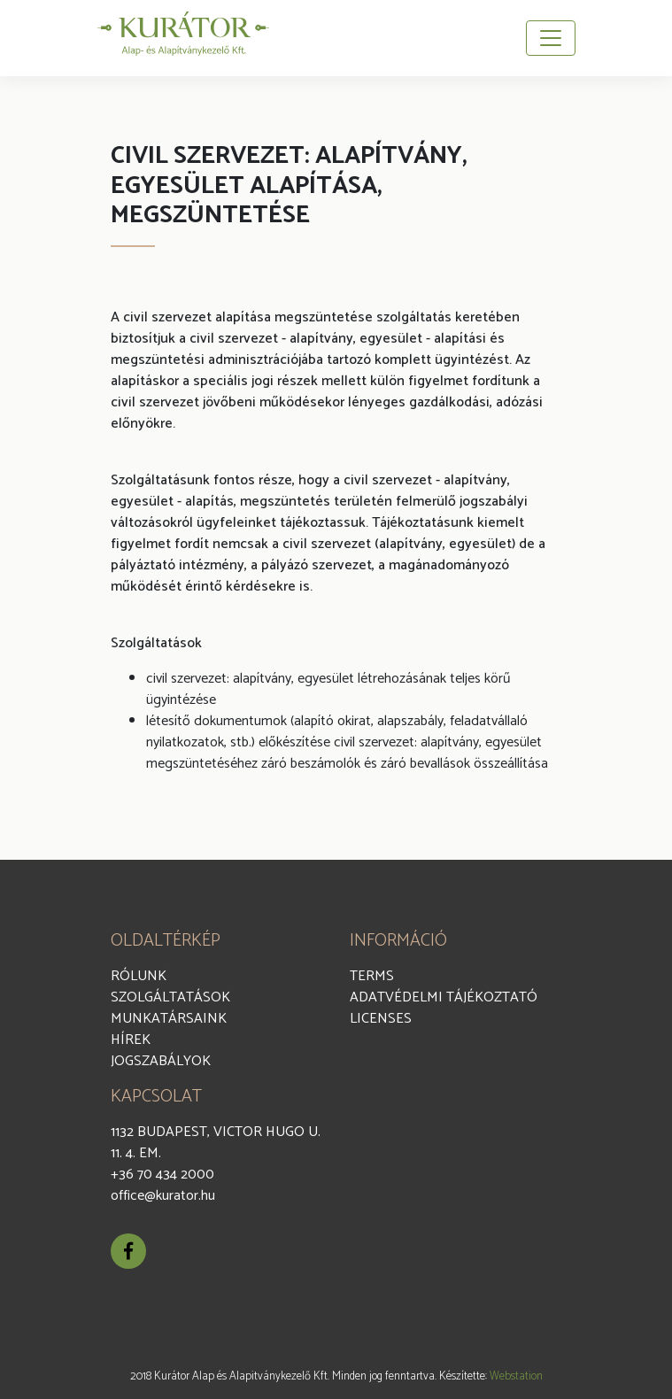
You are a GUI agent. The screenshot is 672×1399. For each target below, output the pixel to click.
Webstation (516, 1376)
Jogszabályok (161, 1061)
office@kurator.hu (163, 1196)
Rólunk (138, 976)
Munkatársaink (169, 1019)
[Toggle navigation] (550, 38)
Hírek (131, 1040)
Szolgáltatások (170, 997)
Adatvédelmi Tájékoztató (443, 997)
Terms (372, 976)
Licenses (381, 1019)
